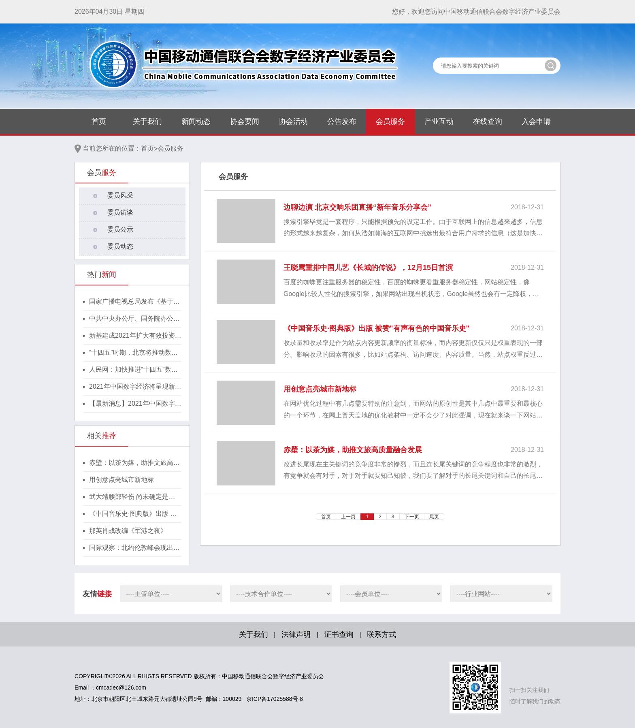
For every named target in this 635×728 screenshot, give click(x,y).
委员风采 (120, 195)
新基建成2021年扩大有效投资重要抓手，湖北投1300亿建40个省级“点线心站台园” (135, 336)
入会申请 (536, 121)
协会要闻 (244, 121)
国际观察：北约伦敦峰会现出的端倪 (134, 548)
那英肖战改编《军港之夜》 (128, 530)
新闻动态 (196, 121)
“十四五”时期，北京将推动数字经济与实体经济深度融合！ (133, 353)
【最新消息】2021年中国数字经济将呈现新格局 (135, 404)
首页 (99, 121)
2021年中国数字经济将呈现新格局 (135, 387)
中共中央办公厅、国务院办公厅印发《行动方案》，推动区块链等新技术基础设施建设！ (134, 319)
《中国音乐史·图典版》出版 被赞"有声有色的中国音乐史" (133, 514)
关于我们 (147, 121)
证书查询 (339, 634)
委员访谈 (120, 212)
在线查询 (487, 121)
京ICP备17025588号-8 (274, 699)
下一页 (412, 516)
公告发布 (341, 121)
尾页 (434, 516)
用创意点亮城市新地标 (121, 479)
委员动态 (120, 246)
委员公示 (120, 229)
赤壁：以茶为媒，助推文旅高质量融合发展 (134, 463)
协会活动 (293, 121)
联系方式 (381, 634)
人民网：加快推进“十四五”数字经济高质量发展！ (133, 370)
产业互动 (439, 121)
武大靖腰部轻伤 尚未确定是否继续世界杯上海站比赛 (132, 497)
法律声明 (296, 634)
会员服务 (390, 121)
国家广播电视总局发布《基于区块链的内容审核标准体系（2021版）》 (135, 302)
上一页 (348, 516)
